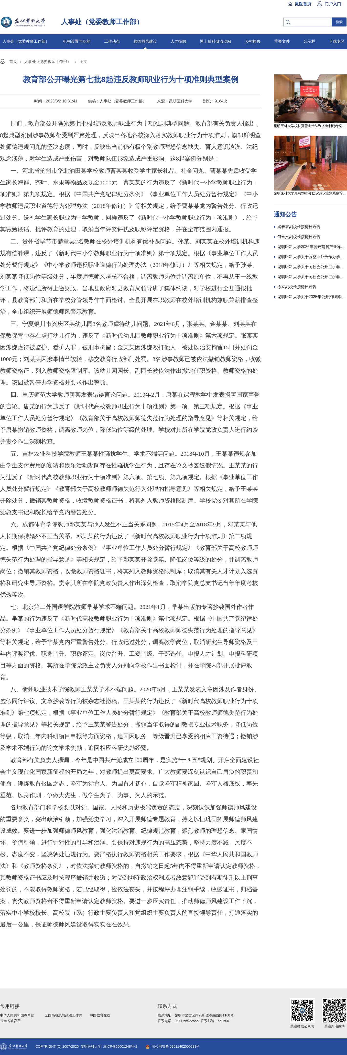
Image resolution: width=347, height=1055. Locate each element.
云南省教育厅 (10, 1021)
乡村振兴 (252, 41)
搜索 (339, 22)
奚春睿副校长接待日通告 (298, 227)
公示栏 (309, 41)
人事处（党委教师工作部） (25, 41)
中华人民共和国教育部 (17, 1015)
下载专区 (337, 41)
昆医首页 (303, 4)
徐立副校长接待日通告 (296, 287)
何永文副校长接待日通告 (298, 237)
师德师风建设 (145, 41)
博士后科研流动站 (215, 41)
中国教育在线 (100, 1015)
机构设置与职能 (76, 41)
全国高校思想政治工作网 (63, 1015)
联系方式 (167, 1006)
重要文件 (282, 41)
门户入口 (333, 4)
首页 (13, 62)
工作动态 (112, 41)
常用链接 (10, 1006)
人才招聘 (178, 41)
